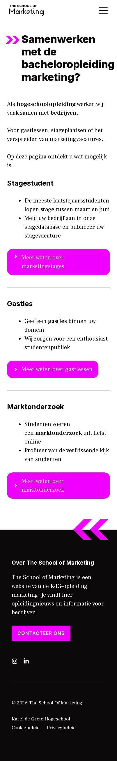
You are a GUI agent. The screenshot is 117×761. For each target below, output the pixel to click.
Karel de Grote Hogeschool (41, 719)
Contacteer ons (41, 633)
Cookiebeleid (26, 728)
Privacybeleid (61, 728)
